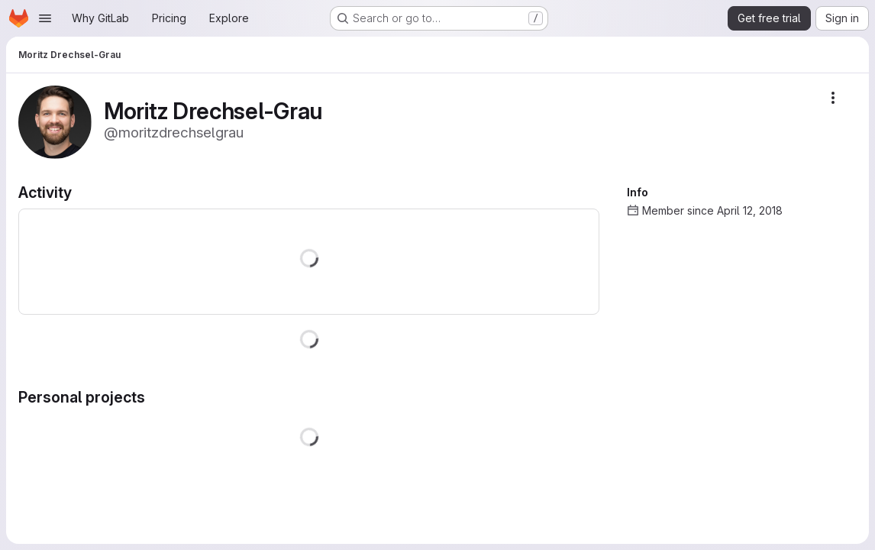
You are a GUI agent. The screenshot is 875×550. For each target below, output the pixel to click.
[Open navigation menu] (45, 18)
